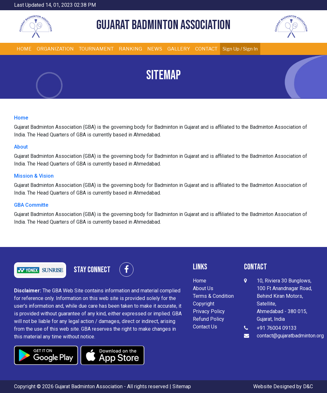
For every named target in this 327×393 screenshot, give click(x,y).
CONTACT (206, 49)
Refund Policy (208, 319)
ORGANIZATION (55, 49)
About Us (203, 288)
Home (21, 118)
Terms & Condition (213, 296)
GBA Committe (31, 205)
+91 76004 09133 (277, 328)
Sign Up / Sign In (240, 49)
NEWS (154, 49)
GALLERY (178, 49)
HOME (24, 49)
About (21, 147)
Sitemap (181, 386)
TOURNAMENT (96, 49)
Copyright (203, 304)
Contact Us (205, 327)
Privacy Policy (209, 311)
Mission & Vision (34, 176)
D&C (308, 386)
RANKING (130, 49)
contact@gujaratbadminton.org (290, 336)
